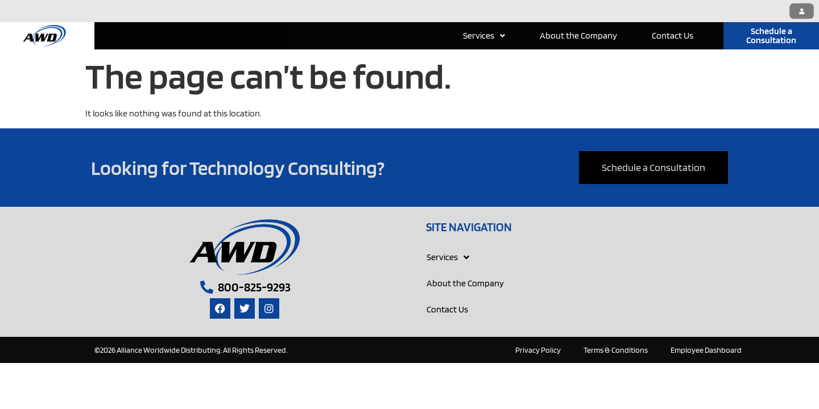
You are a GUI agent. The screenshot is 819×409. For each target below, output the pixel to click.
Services (484, 35)
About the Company (578, 35)
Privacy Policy (538, 349)
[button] (484, 35)
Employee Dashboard (706, 349)
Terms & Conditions (616, 349)
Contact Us (672, 35)
